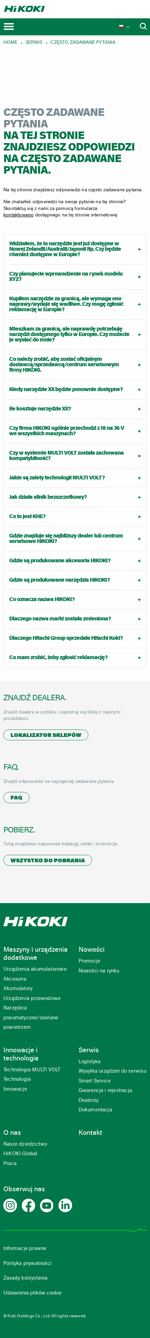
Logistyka (90, 1061)
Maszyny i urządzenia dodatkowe (35, 954)
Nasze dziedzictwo (25, 1144)
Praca (10, 1163)
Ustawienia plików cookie (32, 1293)
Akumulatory (18, 988)
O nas (12, 1133)
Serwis (33, 42)
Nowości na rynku (99, 971)
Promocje (90, 961)
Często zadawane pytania (82, 42)
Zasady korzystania (25, 1278)
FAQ (16, 798)
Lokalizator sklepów (45, 735)
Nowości (92, 950)
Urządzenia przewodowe (32, 998)
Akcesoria (14, 979)
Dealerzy (89, 1100)
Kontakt (90, 1133)
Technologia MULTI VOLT (31, 1070)
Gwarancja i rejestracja (105, 1090)
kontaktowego (18, 215)
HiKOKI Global (20, 1154)
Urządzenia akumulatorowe (35, 969)
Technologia (17, 1079)
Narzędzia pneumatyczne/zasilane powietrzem (30, 1018)
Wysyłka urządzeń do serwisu (112, 1071)
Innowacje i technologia (21, 1054)
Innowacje (15, 1089)
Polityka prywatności (27, 1263)
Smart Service (95, 1081)
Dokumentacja (95, 1110)
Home (10, 42)
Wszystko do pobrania (47, 861)
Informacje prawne (24, 1248)
